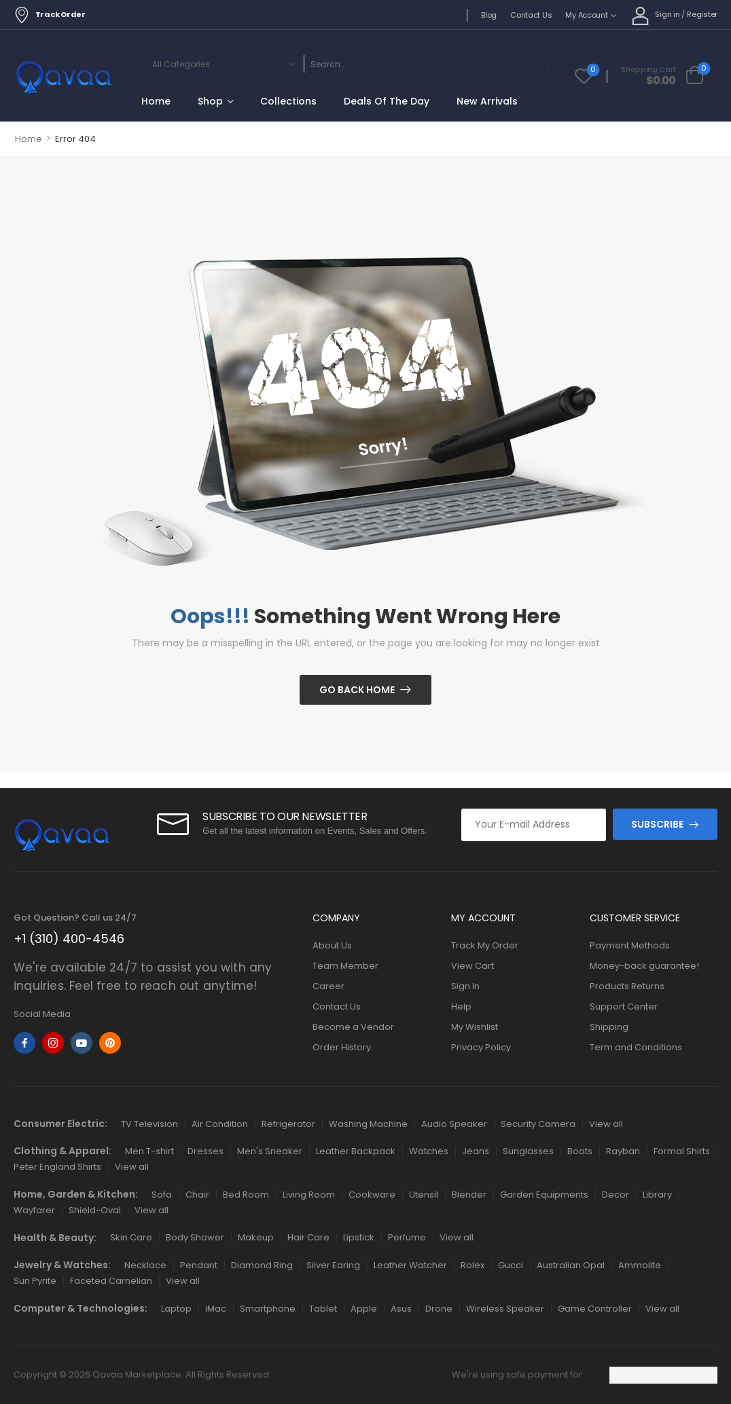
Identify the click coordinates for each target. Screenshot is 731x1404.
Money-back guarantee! (644, 965)
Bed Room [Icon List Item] (246, 1194)
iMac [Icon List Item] (215, 1308)
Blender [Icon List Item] (469, 1194)
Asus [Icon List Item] (401, 1308)
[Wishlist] (584, 76)
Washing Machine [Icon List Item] (368, 1123)
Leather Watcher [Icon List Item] (410, 1265)
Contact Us (531, 15)
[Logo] (64, 78)
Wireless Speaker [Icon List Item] (505, 1308)
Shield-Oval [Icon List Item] (95, 1210)
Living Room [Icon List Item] (309, 1194)
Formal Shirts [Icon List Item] (682, 1151)
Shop (210, 101)
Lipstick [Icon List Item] (358, 1237)
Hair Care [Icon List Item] (308, 1237)
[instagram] (53, 1043)
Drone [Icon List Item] (438, 1308)
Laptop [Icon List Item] (176, 1308)
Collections (288, 101)
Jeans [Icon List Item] (475, 1151)
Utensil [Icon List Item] (423, 1194)
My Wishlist (474, 1026)
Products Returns (627, 986)
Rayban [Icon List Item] (623, 1151)
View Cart (472, 965)
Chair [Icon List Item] (197, 1194)
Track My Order (484, 945)
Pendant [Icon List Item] (198, 1265)
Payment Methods (630, 945)
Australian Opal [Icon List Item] (571, 1265)
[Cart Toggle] (662, 76)
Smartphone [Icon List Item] (268, 1308)
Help (461, 1006)
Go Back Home (357, 690)
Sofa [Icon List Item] (161, 1194)
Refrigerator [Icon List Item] (288, 1123)
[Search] (418, 64)
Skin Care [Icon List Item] (131, 1237)
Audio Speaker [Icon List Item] (454, 1123)
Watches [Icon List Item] (428, 1151)
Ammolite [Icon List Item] (639, 1265)
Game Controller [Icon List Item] (595, 1308)
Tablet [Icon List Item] (323, 1308)
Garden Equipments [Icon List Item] (544, 1194)
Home (156, 101)
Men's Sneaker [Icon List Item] (269, 1151)
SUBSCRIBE (657, 824)
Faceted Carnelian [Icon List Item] (111, 1280)
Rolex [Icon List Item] (472, 1265)
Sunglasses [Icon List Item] (528, 1151)
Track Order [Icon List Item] (50, 15)
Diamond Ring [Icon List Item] (262, 1265)
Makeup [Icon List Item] (256, 1237)
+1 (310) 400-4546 (69, 938)
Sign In (465, 986)
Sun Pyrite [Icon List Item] (35, 1280)
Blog (489, 15)
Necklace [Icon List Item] (145, 1265)
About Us (332, 945)
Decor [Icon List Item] (615, 1194)
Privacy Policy (481, 1047)
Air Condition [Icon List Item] (220, 1123)
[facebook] (24, 1043)
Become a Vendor (353, 1026)
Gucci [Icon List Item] (510, 1265)
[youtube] (81, 1043)
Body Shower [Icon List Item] (195, 1237)
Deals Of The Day (386, 101)
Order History (342, 1047)
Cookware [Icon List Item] (372, 1194)
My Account (586, 15)
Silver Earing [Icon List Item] (333, 1265)
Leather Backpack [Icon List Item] (355, 1151)
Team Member (345, 965)
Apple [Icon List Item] (364, 1308)
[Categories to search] (221, 64)
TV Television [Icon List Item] (149, 1123)
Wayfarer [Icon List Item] (34, 1210)
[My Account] (655, 15)
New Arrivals (487, 101)
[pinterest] (110, 1043)
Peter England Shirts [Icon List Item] (57, 1166)
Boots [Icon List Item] (579, 1151)
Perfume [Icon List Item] (407, 1237)
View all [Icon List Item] (606, 1123)
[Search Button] (547, 64)
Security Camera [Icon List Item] (538, 1123)
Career (328, 986)
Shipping (609, 1026)
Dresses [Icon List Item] (206, 1151)
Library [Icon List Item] (657, 1194)
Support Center (624, 1006)
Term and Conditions (636, 1047)
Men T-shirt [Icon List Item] (149, 1151)
